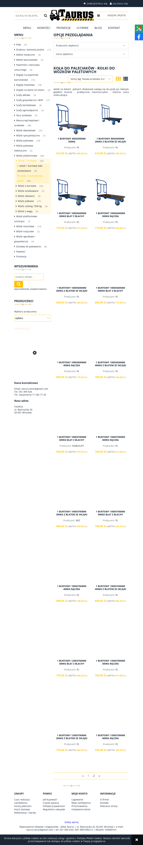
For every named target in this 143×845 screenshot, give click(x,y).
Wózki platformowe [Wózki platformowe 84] (26, 155)
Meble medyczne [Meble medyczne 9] (25, 54)
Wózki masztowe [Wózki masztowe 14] (25, 226)
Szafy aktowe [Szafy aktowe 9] (23, 95)
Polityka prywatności (54, 806)
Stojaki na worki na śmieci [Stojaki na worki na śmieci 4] (30, 89)
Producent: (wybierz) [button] (67, 45)
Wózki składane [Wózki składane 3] (26, 196)
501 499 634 (25, 391)
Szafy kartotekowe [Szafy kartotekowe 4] (26, 105)
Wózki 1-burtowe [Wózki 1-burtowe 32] (27, 160)
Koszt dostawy (22, 809)
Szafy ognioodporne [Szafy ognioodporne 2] (27, 110)
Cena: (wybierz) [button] (64, 54)
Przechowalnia (79, 806)
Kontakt (104, 802)
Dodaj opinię (72, 822)
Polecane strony (108, 806)
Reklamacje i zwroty (25, 812)
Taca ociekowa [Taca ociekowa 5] (24, 115)
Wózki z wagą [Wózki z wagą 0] (25, 211)
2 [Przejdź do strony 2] (94, 775)
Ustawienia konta (81, 809)
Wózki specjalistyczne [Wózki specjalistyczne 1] (28, 135)
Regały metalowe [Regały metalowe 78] (25, 84)
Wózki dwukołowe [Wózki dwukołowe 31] (26, 130)
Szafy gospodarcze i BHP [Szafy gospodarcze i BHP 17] (29, 100)
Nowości (20, 251)
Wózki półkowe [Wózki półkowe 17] (26, 201)
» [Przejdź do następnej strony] (99, 775)
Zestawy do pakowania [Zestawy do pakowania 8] (28, 246)
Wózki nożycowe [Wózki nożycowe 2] (25, 231)
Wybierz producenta (25, 311)
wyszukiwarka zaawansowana (30, 289)
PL (78, 147)
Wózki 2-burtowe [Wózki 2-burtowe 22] (27, 185)
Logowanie (77, 799)
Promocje (21, 256)
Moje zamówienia (81, 802)
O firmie (104, 799)
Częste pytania (51, 802)
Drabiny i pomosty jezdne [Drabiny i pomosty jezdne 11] (30, 49)
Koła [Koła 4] (18, 44)
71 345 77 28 (39, 394)
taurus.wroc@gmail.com (35, 388)
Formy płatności (23, 806)
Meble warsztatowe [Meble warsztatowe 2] (26, 59)
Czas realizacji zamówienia (22, 801)
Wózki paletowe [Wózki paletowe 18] (24, 140)
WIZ (78, 520)
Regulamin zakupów (54, 809)
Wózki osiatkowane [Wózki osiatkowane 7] (28, 190)
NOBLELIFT (78, 445)
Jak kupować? (50, 799)
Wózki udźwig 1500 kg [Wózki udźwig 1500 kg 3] (30, 206)
